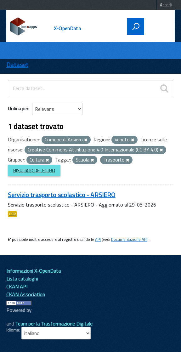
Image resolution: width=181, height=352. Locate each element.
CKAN (17, 317)
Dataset (17, 65)
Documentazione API (129, 239)
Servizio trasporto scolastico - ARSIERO (61, 195)
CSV (12, 214)
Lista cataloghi (22, 278)
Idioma (12, 330)
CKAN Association (25, 294)
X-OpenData (67, 28)
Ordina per (18, 108)
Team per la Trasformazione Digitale (54, 323)
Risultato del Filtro (34, 170)
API (98, 239)
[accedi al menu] (157, 26)
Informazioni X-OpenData (33, 271)
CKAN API (16, 286)
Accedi (166, 5)
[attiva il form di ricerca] (135, 26)
